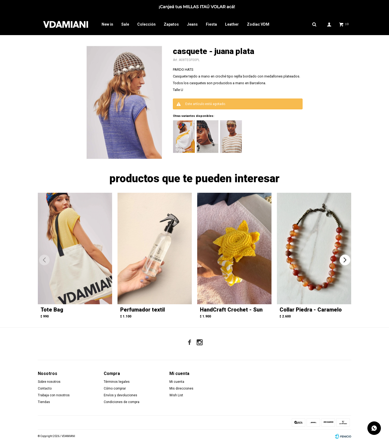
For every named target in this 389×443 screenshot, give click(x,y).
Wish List (176, 395)
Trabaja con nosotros (54, 395)
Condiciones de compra (121, 402)
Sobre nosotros (49, 382)
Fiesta (211, 24)
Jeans (192, 24)
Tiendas (44, 402)
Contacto (45, 388)
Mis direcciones (181, 388)
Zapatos (171, 24)
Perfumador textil (142, 309)
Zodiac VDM (258, 24)
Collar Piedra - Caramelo (311, 309)
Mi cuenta (176, 382)
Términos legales (117, 382)
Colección (146, 24)
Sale (125, 24)
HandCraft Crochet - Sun (231, 309)
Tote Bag (52, 309)
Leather (232, 24)
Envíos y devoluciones (120, 395)
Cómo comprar (115, 388)
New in (107, 24)
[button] (344, 260)
